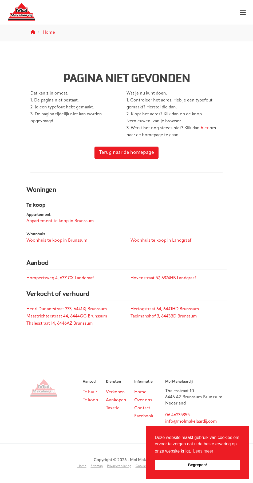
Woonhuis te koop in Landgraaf (161, 240)
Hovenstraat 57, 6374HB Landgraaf (163, 278)
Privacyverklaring (119, 466)
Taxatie (113, 408)
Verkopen (115, 392)
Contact (142, 408)
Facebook (143, 416)
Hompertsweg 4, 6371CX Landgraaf (60, 278)
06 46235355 (177, 415)
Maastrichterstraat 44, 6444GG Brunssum (66, 316)
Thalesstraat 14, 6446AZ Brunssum (59, 323)
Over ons (143, 400)
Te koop (90, 400)
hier (204, 128)
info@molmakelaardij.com (191, 421)
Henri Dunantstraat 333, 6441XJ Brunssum (66, 309)
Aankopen (116, 400)
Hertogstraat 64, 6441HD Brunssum (165, 309)
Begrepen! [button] (197, 465)
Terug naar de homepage (126, 152)
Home (140, 392)
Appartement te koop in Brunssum (60, 221)
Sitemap (97, 466)
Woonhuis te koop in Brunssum (57, 240)
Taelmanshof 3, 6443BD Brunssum (164, 316)
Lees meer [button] (203, 451)
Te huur (90, 392)
